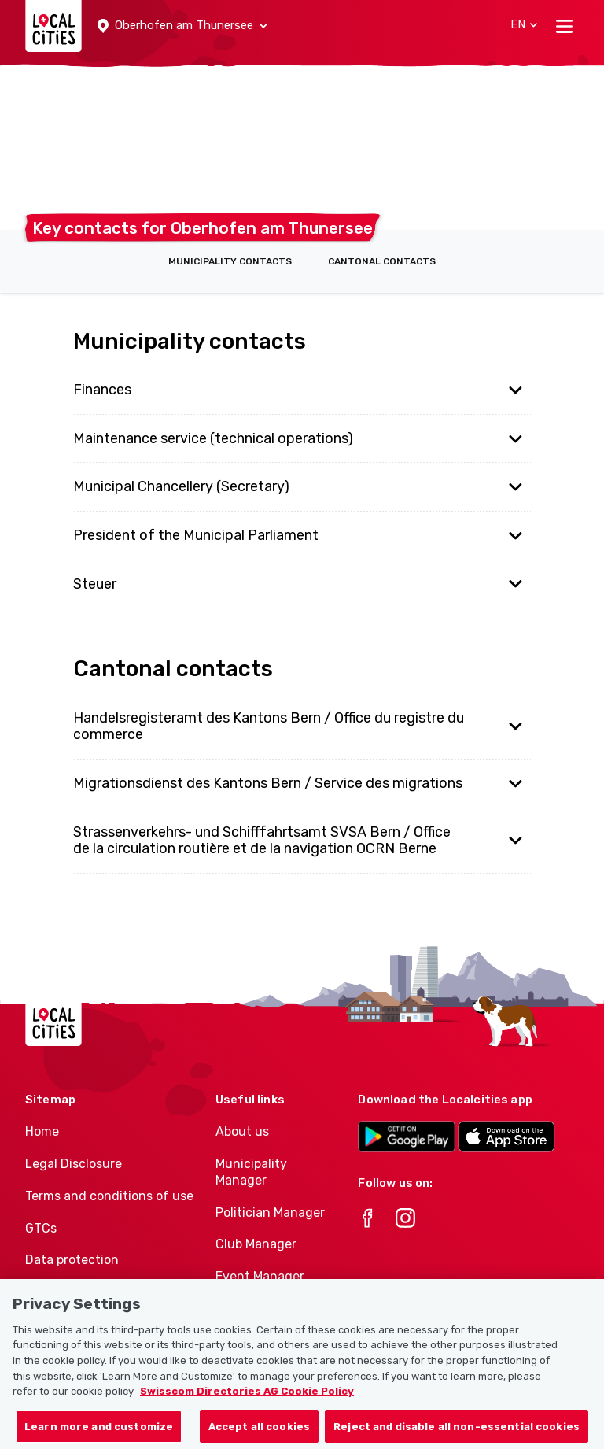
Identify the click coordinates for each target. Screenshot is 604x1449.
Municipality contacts (230, 261)
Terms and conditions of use (109, 1195)
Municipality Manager (251, 1172)
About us (242, 1131)
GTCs (41, 1228)
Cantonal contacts (382, 261)
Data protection (72, 1259)
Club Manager (255, 1243)
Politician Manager (270, 1212)
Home (42, 1131)
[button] (182, 26)
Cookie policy (63, 1292)
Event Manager (259, 1276)
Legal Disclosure (73, 1163)
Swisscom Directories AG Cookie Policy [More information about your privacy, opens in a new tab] (247, 1409)
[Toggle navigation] (564, 26)
